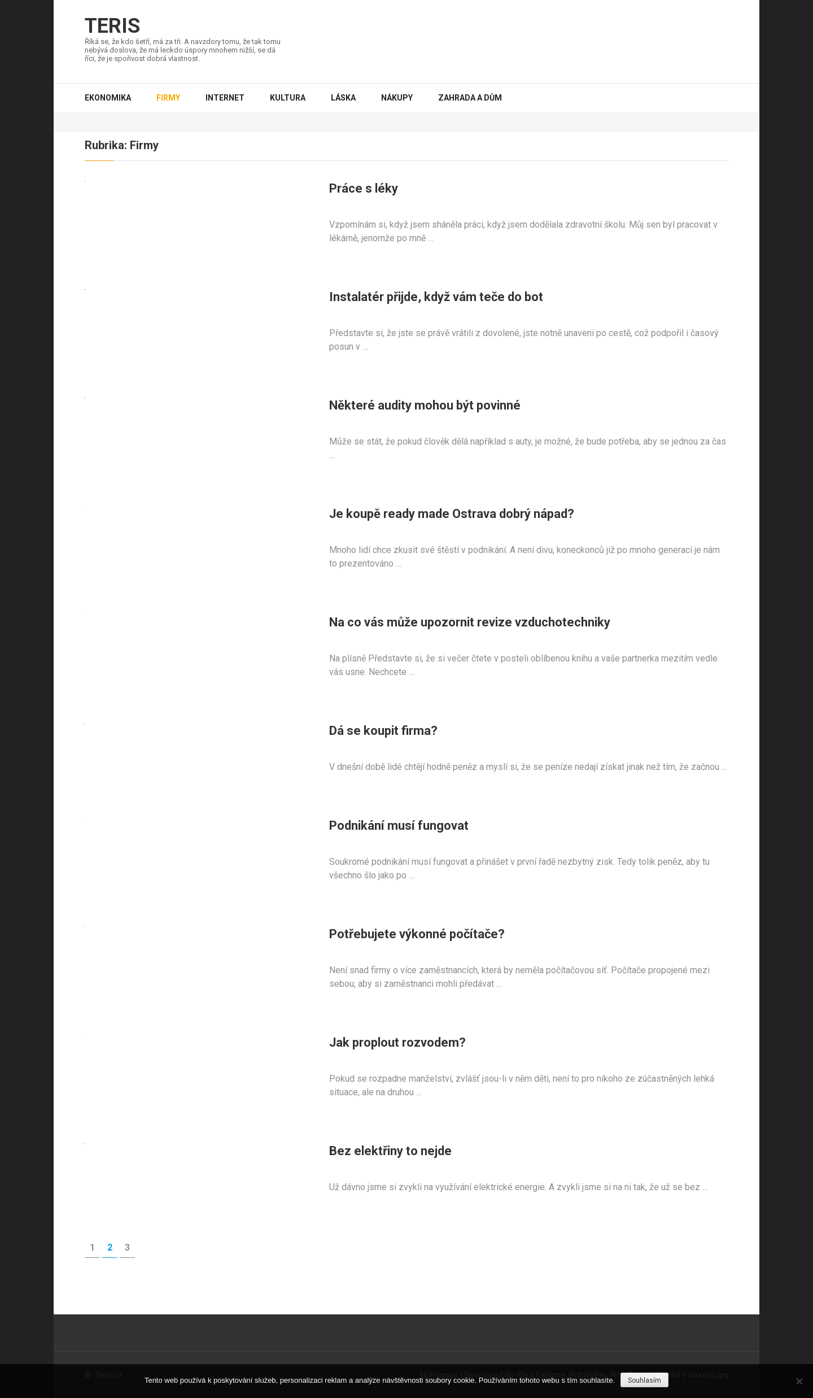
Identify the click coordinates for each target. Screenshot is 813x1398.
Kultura (287, 97)
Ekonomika (108, 97)
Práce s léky (363, 188)
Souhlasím (644, 1380)
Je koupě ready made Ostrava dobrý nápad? (451, 514)
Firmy (168, 97)
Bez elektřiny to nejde (390, 1151)
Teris (112, 26)
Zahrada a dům (470, 97)
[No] (799, 1381)
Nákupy (397, 97)
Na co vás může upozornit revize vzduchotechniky (469, 622)
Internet (225, 97)
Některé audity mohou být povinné (425, 405)
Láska (343, 97)
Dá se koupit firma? (383, 731)
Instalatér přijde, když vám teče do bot (436, 297)
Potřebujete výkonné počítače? (417, 934)
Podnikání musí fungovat (399, 825)
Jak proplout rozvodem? (397, 1042)
